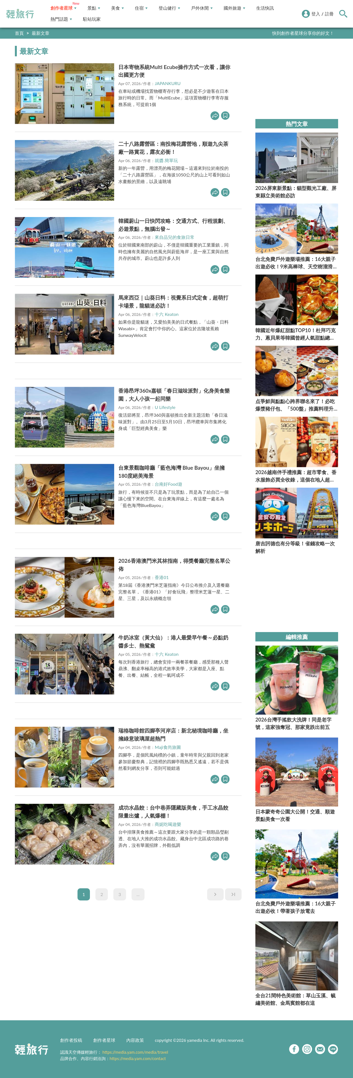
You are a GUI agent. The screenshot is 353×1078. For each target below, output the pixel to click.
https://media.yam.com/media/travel (135, 1052)
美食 (117, 8)
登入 (315, 13)
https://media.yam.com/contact (138, 1058)
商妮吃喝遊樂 (168, 824)
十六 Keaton (166, 314)
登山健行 (169, 8)
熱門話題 (61, 19)
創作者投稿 (71, 1040)
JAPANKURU (167, 83)
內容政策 (135, 1040)
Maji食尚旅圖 (168, 747)
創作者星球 (63, 8)
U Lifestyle (165, 407)
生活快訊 (265, 8)
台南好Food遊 (168, 484)
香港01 (162, 577)
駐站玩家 (92, 19)
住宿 (141, 8)
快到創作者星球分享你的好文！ (303, 33)
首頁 (19, 33)
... (138, 894)
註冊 (329, 13)
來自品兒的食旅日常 (174, 237)
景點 (93, 8)
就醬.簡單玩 (166, 160)
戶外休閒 (202, 8)
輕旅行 (20, 14)
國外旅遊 (234, 8)
